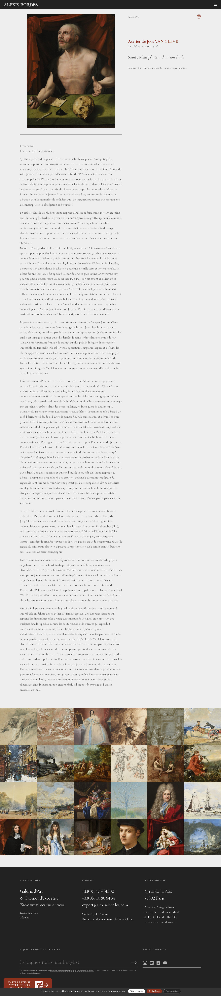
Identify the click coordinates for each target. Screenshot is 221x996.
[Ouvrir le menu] (215, 4)
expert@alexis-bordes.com (105, 905)
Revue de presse (29, 912)
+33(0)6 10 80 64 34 (98, 898)
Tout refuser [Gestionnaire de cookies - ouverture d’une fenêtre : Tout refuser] (154, 991)
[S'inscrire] (133, 963)
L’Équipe (24, 917)
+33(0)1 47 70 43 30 (98, 891)
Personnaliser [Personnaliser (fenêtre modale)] (172, 991)
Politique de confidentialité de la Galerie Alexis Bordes (72, 970)
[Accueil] (45, 5)
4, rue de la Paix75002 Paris (158, 894)
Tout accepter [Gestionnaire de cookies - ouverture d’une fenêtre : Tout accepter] (136, 991)
